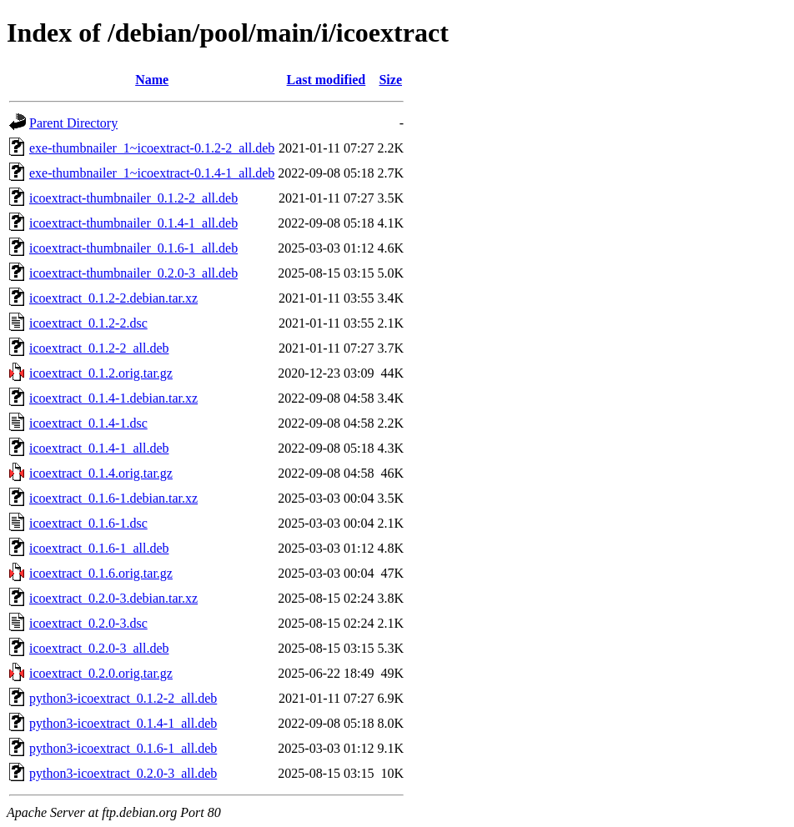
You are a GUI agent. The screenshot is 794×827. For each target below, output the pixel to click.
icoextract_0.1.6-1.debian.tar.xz (113, 498)
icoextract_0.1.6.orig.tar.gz (101, 573)
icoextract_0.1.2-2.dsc (88, 323)
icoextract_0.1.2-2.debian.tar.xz (113, 298)
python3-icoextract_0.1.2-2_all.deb (123, 698)
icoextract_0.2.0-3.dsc (88, 623)
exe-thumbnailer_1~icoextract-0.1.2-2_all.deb (151, 148)
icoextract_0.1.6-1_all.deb (99, 548)
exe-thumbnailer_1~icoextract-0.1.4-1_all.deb (151, 173)
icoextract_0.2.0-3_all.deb (99, 648)
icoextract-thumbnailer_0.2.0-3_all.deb (133, 273)
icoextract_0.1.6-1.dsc (88, 523)
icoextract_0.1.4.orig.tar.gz (101, 473)
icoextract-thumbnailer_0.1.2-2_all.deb (133, 198)
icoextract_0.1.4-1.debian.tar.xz (113, 398)
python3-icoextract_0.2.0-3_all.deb (123, 773)
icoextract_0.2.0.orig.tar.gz (101, 673)
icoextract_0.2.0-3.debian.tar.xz (113, 598)
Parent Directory (73, 123)
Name (151, 80)
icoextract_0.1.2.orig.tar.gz (101, 373)
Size (390, 80)
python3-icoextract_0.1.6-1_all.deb (123, 748)
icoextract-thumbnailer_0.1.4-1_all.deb (133, 223)
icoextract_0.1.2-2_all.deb (99, 348)
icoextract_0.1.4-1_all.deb (99, 448)
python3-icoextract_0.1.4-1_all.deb (123, 723)
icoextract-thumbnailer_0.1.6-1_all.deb (133, 248)
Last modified (326, 80)
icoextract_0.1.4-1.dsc (88, 423)
